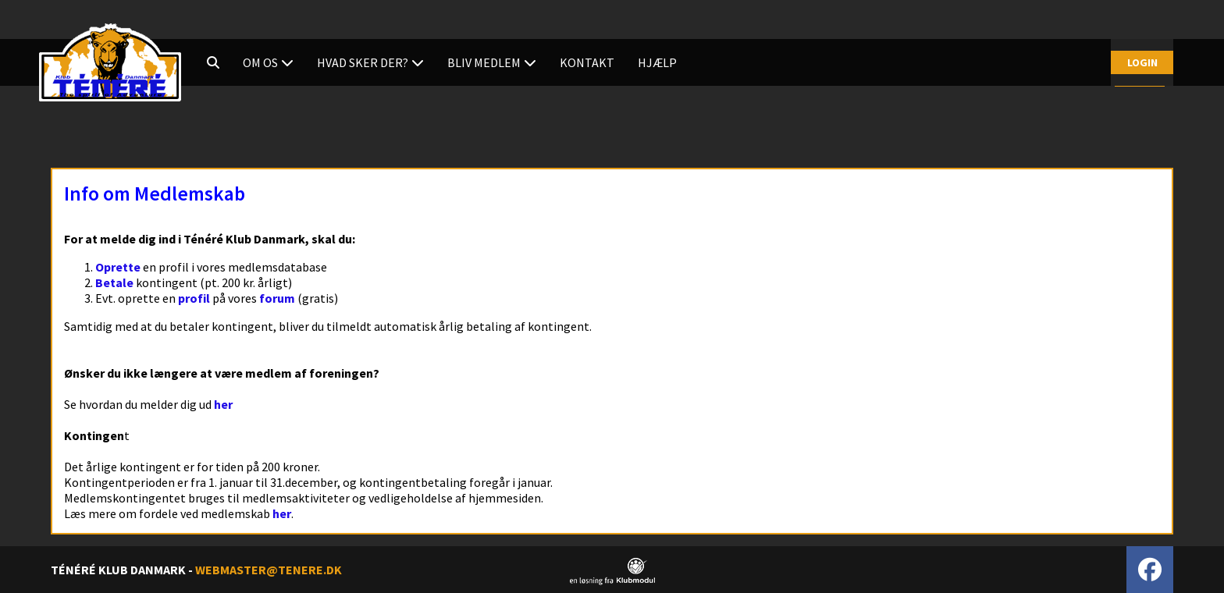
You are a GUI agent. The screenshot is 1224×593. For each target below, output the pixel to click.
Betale (114, 282)
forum (277, 298)
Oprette (118, 267)
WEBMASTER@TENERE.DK (268, 569)
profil (194, 298)
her (223, 404)
